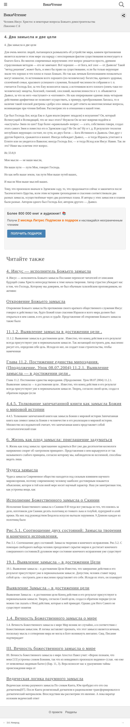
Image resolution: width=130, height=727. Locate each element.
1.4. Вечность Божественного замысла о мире (51, 618)
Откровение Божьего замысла (35, 301)
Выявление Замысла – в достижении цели (48, 588)
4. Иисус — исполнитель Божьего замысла (48, 271)
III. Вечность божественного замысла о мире (51, 648)
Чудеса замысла (22, 469)
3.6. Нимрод (13, 722)
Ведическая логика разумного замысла (44, 678)
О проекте (55, 712)
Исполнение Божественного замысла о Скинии (53, 500)
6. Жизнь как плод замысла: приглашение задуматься (59, 439)
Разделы (71, 712)
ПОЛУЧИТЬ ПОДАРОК (26, 233)
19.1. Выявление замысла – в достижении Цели (53, 562)
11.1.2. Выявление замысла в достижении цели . (54, 331)
